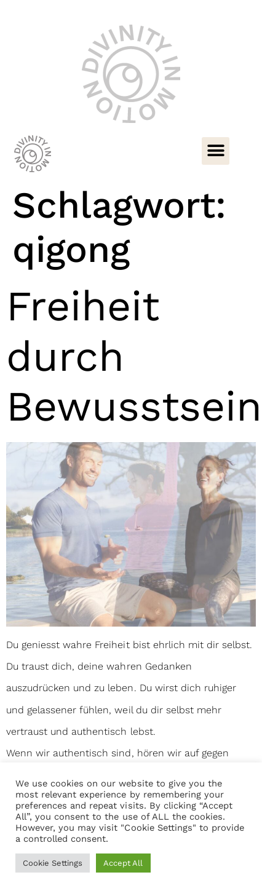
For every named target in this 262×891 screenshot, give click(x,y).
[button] (215, 151)
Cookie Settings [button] (52, 863)
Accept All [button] (123, 863)
